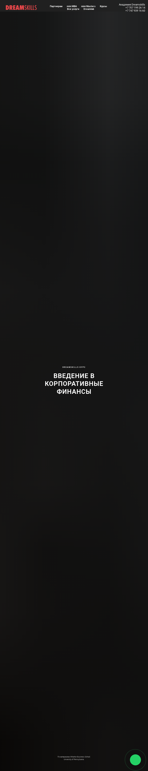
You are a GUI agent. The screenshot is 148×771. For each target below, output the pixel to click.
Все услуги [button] (73, 9)
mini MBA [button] (72, 6)
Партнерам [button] (56, 6)
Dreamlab (89, 9)
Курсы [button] (103, 6)
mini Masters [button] (88, 6)
